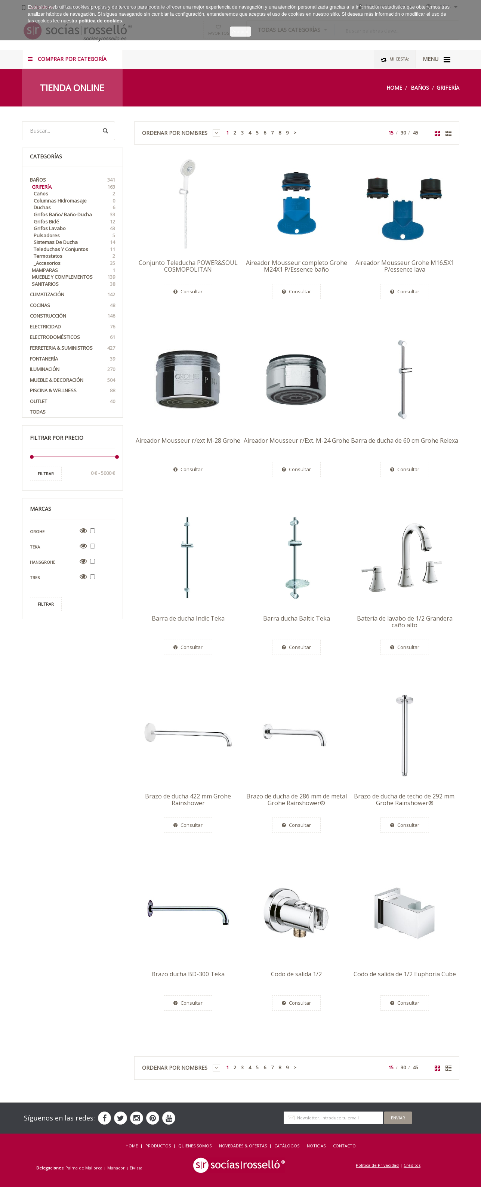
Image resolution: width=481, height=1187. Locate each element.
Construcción (72, 315)
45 (415, 132)
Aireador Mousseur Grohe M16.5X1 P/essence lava (404, 266)
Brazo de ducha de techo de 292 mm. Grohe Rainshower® (405, 799)
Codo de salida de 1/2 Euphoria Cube (405, 974)
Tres (35, 577)
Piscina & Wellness (72, 390)
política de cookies (100, 17)
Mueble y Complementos (73, 277)
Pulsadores (74, 235)
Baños (420, 87)
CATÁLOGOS (286, 1146)
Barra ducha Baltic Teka (296, 618)
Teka (35, 547)
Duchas (74, 207)
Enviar (398, 1117)
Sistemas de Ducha (74, 242)
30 (403, 132)
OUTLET (72, 401)
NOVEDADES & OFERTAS (243, 1146)
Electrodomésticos (72, 337)
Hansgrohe (42, 562)
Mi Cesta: (395, 59)
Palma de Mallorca (83, 1168)
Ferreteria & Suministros (72, 348)
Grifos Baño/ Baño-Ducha (74, 214)
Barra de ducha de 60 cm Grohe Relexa (404, 440)
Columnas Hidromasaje (74, 200)
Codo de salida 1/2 (296, 974)
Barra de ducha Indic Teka (188, 618)
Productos (158, 1146)
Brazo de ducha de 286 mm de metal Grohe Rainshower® (296, 799)
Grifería (448, 87)
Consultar (188, 291)
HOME (132, 1146)
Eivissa (136, 1168)
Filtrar (46, 473)
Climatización (72, 294)
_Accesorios (74, 263)
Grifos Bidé (74, 221)
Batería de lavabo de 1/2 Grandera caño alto (405, 621)
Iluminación (72, 369)
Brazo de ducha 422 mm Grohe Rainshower (188, 799)
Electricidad (72, 326)
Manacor (116, 1168)
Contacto (344, 1146)
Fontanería (72, 358)
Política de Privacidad (377, 1165)
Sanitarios (73, 284)
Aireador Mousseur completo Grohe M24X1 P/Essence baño (296, 266)
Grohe (37, 531)
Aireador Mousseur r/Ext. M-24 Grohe (296, 440)
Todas (38, 411)
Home (394, 87)
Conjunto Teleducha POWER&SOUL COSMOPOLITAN (188, 266)
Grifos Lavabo (74, 228)
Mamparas (73, 270)
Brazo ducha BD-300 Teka (188, 974)
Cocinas (72, 305)
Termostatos (74, 256)
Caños (74, 193)
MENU (436, 59)
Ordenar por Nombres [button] (181, 133)
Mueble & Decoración (72, 380)
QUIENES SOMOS (195, 1146)
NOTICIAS (316, 1146)
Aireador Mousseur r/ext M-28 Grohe (188, 440)
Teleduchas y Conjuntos (74, 249)
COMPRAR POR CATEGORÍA (67, 58)
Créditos (412, 1165)
